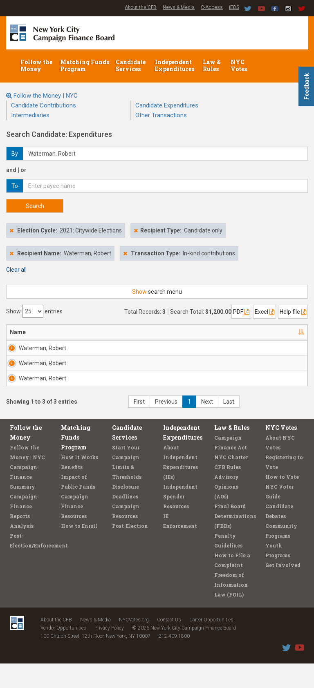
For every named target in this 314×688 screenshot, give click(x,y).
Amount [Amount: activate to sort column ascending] (211, 332)
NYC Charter (231, 481)
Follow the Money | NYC (45, 95)
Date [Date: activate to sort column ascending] (175, 332)
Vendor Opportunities (63, 652)
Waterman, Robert (33, 352)
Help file (293, 311)
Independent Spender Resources (180, 521)
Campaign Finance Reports (23, 531)
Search (35, 206)
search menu (157, 291)
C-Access (212, 7)
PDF (241, 311)
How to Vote (282, 501)
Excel (264, 311)
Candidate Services (131, 65)
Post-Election (130, 550)
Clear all (16, 269)
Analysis (22, 550)
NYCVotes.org (134, 644)
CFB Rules (227, 491)
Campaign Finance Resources (74, 531)
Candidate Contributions (43, 105)
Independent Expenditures (175, 65)
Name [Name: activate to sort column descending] (18, 332)
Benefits (72, 491)
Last (228, 426)
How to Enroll (79, 550)
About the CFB (141, 7)
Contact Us (169, 644)
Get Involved (283, 589)
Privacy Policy (109, 652)
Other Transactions (161, 115)
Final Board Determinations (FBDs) (235, 540)
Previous (166, 426)
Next (207, 426)
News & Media (179, 7)
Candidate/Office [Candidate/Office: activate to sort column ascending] (130, 332)
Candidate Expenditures (166, 105)
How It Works (79, 481)
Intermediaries (30, 115)
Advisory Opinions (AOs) (226, 511)
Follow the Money (36, 65)
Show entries (34, 311)
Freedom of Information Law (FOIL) (231, 609)
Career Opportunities (211, 644)
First (139, 426)
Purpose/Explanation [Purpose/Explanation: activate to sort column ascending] (266, 332)
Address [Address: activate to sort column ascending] (73, 332)
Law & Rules (212, 65)
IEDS (234, 7)
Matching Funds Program (84, 65)
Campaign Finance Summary (23, 501)
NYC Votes (239, 65)
